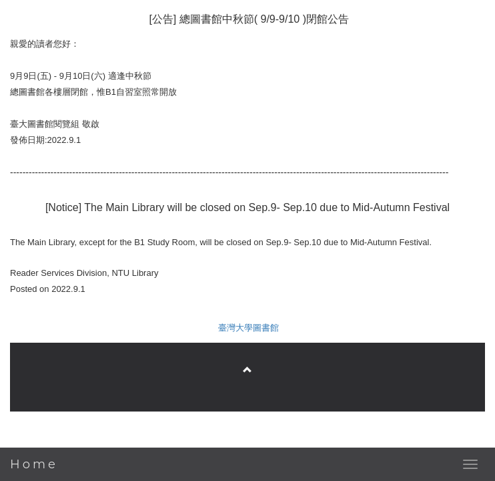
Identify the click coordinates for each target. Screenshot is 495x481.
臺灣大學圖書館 (248, 328)
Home (34, 464)
